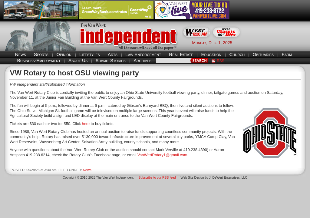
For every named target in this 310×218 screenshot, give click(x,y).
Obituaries (263, 54)
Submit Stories (110, 60)
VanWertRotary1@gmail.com (162, 155)
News (20, 54)
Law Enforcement (143, 54)
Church (237, 54)
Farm (287, 54)
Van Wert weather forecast (276, 42)
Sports (41, 54)
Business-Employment (39, 60)
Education (211, 54)
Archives (142, 60)
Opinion (63, 54)
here (86, 123)
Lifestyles (89, 54)
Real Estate (181, 54)
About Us (77, 60)
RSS (220, 61)
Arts (112, 54)
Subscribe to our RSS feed (157, 177)
